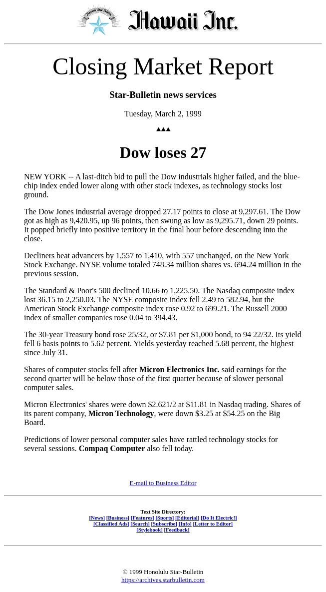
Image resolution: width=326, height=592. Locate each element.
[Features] (142, 518)
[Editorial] (187, 518)
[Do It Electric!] (219, 518)
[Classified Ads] (111, 524)
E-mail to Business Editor (163, 483)
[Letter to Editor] (213, 524)
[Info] (185, 524)
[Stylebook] (149, 530)
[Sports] (164, 518)
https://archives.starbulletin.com (163, 580)
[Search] (140, 524)
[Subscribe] (164, 524)
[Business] (117, 518)
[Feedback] (176, 530)
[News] (97, 518)
